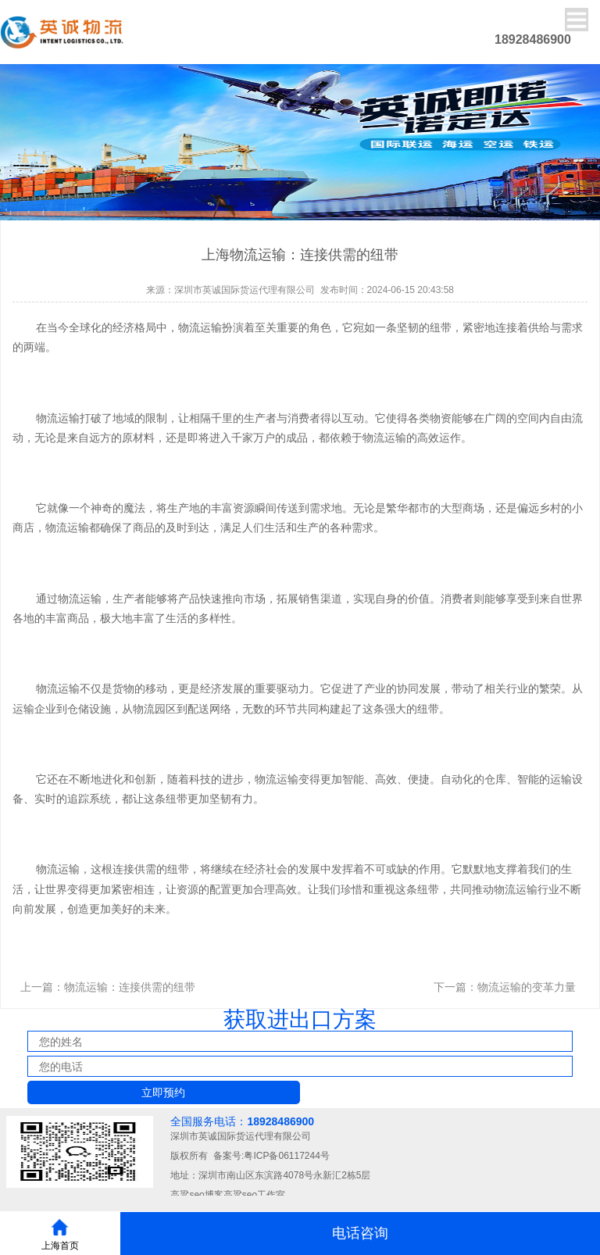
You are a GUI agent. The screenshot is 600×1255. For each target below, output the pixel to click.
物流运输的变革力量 (526, 987)
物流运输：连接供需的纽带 (129, 987)
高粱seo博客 (196, 1194)
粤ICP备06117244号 (286, 1155)
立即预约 (163, 1092)
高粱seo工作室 (254, 1194)
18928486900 (280, 1121)
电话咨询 (360, 1233)
